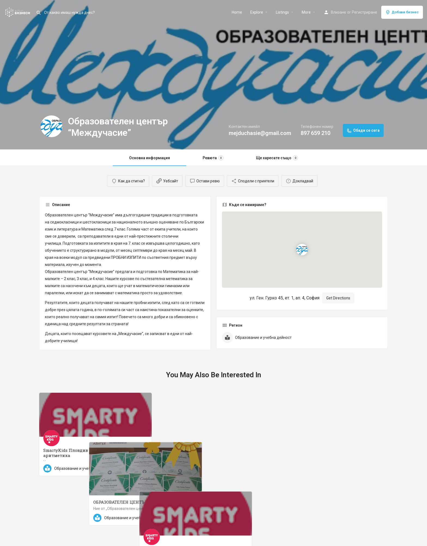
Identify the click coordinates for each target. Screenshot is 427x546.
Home (237, 12)
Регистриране (364, 12)
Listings (282, 12)
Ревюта (213, 157)
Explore (256, 12)
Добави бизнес (402, 12)
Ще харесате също (277, 157)
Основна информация (149, 158)
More (306, 12)
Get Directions (338, 298)
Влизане (338, 12)
